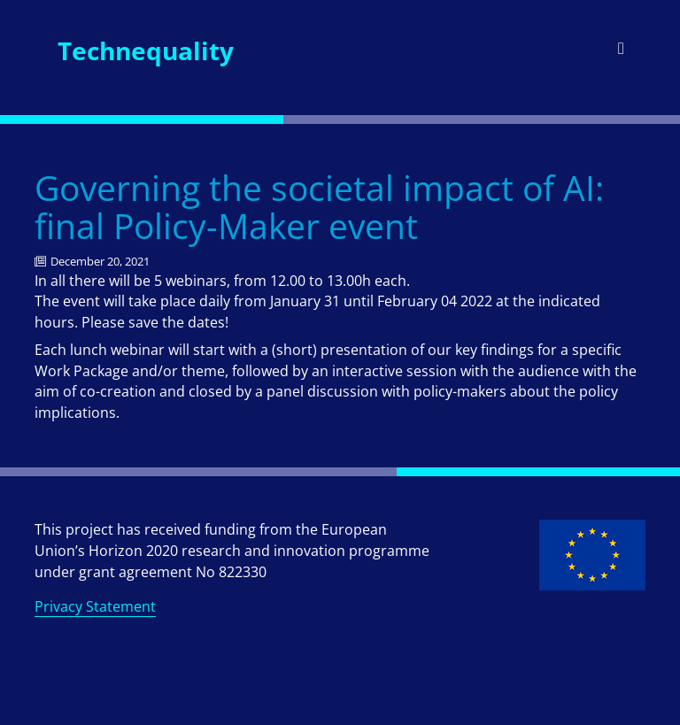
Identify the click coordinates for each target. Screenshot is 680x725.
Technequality (146, 50)
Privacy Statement (95, 606)
